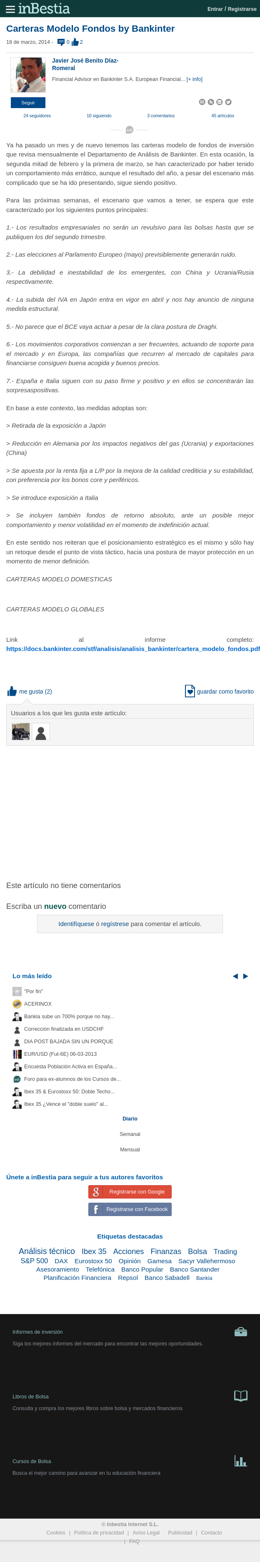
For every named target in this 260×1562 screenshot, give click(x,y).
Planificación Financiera (78, 1277)
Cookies (55, 1533)
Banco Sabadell (167, 1277)
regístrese (115, 923)
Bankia (204, 1278)
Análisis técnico (47, 1251)
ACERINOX (38, 1004)
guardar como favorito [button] (219, 691)
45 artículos (223, 115)
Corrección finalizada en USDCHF (64, 1029)
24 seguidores (37, 115)
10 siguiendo (99, 115)
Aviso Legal (146, 1533)
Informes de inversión (130, 1331)
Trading (225, 1252)
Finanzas (165, 1251)
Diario (130, 1119)
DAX (61, 1260)
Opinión (130, 1260)
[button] (28, 103)
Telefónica (100, 1269)
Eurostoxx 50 (93, 1260)
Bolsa (197, 1251)
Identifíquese (76, 923)
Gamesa (160, 1260)
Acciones (128, 1251)
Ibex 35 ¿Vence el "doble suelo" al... (66, 1104)
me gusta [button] (25, 691)
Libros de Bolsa (130, 1395)
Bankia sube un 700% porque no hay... (69, 1016)
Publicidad (180, 1533)
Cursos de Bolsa (130, 1460)
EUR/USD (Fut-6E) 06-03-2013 (60, 1054)
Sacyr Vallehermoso (206, 1260)
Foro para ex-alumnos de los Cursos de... (72, 1079)
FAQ (134, 1541)
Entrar (215, 9)
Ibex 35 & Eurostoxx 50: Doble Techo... (69, 1092)
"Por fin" (33, 991)
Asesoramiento (57, 1269)
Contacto (211, 1533)
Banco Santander (195, 1269)
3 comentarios (161, 115)
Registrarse (242, 9)
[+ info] (194, 79)
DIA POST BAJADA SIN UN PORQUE (68, 1042)
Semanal (130, 1134)
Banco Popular (142, 1269)
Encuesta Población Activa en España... (70, 1067)
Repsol (128, 1277)
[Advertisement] (130, 812)
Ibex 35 (94, 1251)
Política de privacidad (99, 1533)
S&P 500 (34, 1261)
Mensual (130, 1150)
